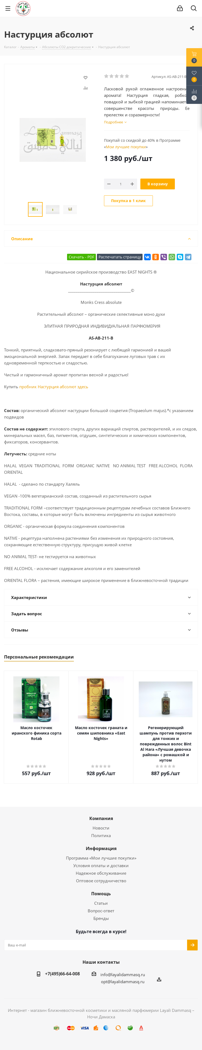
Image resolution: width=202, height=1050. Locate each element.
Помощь (101, 894)
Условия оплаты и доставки (101, 865)
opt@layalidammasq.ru (122, 981)
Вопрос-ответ (101, 910)
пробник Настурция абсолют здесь (53, 386)
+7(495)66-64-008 (62, 974)
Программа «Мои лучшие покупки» (101, 858)
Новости (101, 828)
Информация (101, 848)
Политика (101, 835)
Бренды (101, 918)
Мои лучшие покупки (126, 146)
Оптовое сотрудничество (101, 880)
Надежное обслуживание (101, 873)
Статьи (101, 903)
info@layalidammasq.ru (122, 974)
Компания (101, 818)
